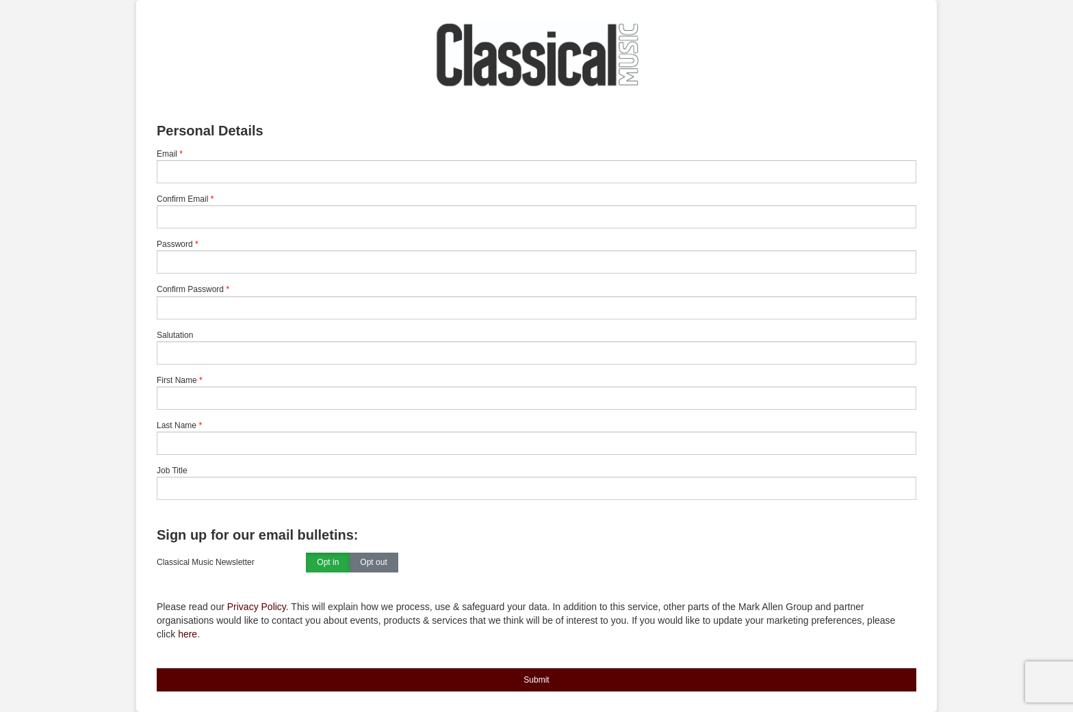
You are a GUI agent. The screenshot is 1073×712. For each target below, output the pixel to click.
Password (175, 244)
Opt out (373, 562)
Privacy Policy (256, 606)
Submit (536, 680)
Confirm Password (190, 289)
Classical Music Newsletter (206, 562)
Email (167, 154)
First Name (177, 380)
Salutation (175, 335)
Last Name (176, 425)
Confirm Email (182, 199)
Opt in (328, 562)
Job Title (172, 470)
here (187, 634)
